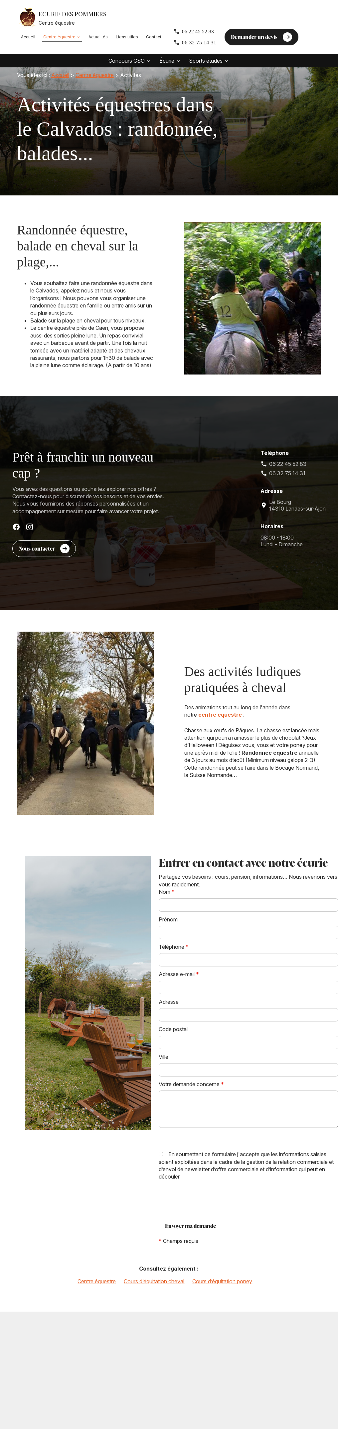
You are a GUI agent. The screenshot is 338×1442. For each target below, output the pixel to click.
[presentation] (209, 1210)
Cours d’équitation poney (222, 1290)
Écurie (166, 60)
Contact (153, 36)
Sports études (206, 60)
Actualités (98, 36)
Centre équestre (59, 36)
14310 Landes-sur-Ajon (297, 514)
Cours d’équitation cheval (154, 1290)
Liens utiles (127, 36)
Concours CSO (126, 60)
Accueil (28, 36)
